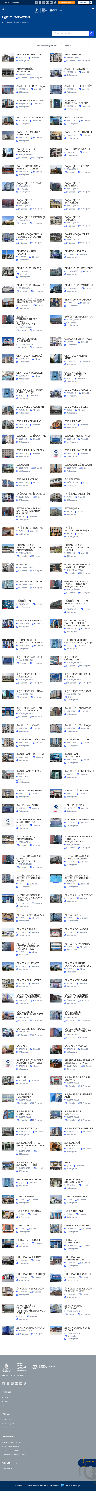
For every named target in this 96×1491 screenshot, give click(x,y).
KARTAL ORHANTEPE (29, 790)
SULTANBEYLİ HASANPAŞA (24, 1095)
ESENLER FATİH (73, 421)
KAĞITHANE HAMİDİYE (30, 754)
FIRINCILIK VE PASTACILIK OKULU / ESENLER (77, 547)
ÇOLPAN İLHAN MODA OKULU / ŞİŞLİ (30, 390)
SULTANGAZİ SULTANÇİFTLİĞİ (26, 1163)
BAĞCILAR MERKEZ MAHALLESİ (28, 133)
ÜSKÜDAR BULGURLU (77, 1274)
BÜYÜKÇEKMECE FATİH (78, 316)
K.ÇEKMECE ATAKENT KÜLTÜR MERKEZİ (29, 709)
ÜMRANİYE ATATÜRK (77, 1225)
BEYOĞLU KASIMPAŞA (77, 299)
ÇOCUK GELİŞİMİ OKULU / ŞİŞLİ (75, 373)
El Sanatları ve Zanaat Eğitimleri (14, 1454)
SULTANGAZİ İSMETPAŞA (72, 1144)
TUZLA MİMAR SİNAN (29, 1211)
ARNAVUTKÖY (72, 54)
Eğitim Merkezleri (13, 22)
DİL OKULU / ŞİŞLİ (76, 407)
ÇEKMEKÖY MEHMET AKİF (76, 356)
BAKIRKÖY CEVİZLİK (77, 149)
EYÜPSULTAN (72, 479)
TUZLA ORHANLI (74, 1211)
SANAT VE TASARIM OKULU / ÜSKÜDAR (76, 996)
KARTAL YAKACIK (27, 805)
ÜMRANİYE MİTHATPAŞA (72, 1241)
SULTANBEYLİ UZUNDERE (72, 1112)
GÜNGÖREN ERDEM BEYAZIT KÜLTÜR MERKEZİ (76, 603)
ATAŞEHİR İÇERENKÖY (78, 86)
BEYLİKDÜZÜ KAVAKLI (30, 285)
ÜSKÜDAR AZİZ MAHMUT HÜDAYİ (75, 1258)
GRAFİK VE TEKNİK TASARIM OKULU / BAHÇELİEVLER (76, 584)
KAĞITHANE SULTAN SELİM (28, 772)
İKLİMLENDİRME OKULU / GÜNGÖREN (29, 641)
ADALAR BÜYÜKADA (28, 54)
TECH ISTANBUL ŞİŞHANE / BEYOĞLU (77, 1180)
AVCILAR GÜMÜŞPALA (29, 117)
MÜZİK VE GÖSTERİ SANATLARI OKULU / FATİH (29, 878)
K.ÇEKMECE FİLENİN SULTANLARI (29, 675)
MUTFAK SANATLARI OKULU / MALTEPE (76, 857)
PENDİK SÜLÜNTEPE (28, 980)
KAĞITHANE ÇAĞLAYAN (30, 739)
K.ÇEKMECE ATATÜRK (29, 657)
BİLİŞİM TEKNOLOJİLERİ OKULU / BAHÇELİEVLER (26, 320)
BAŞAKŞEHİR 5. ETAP (29, 183)
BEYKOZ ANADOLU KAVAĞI (27, 252)
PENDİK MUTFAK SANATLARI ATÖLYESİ (77, 964)
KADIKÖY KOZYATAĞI (29, 725)
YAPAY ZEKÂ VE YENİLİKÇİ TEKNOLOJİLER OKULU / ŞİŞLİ (30, 1309)
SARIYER (21, 1046)
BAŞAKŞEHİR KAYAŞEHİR (72, 218)
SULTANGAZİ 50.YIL (28, 1128)
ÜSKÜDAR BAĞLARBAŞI (30, 1274)
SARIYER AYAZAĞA (75, 1046)
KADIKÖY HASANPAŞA (78, 708)
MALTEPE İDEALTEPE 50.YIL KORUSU (28, 820)
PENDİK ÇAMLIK (26, 929)
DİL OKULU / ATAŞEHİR (78, 389)
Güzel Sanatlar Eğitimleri (11, 1450)
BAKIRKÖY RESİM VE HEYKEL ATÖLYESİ (29, 167)
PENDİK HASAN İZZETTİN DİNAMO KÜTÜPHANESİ (28, 946)
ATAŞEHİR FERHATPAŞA (30, 86)
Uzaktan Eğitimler (8, 1428)
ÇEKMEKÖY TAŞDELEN (29, 372)
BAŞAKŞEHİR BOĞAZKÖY (72, 201)
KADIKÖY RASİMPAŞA (77, 725)
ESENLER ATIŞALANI (29, 421)
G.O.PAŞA (22, 564)
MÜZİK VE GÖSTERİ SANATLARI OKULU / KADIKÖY (77, 878)
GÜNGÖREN (23, 601)
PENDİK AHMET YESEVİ (78, 895)
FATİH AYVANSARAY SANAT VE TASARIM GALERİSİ (28, 511)
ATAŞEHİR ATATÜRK (76, 69)
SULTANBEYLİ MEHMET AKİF (78, 1095)
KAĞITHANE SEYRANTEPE (72, 755)
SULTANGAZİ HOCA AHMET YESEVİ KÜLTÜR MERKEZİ (30, 1145)
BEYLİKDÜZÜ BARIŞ (28, 268)
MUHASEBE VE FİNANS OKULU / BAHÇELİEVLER (78, 839)
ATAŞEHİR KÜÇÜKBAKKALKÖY (76, 101)
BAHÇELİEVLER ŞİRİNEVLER (25, 150)
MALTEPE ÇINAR (74, 805)
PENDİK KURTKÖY (27, 963)
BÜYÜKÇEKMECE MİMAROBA (26, 339)
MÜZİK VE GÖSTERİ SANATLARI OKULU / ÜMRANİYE (29, 897)
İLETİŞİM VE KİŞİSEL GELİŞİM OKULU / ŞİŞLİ (79, 641)
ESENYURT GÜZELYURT (78, 465)
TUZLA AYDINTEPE (75, 1196)
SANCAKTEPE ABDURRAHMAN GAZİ (29, 1013)
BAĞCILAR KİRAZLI (76, 117)
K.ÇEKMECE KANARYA (29, 691)
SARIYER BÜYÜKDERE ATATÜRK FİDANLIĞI (29, 1061)
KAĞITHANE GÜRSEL (77, 739)
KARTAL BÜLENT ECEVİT (79, 771)
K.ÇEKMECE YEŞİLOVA (77, 691)
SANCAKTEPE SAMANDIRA (72, 1013)
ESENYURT (22, 465)
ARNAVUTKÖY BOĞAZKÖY (24, 70)
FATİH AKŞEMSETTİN (77, 494)
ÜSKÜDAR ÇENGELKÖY (30, 1288)
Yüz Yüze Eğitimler (8, 1424)
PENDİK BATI (72, 914)
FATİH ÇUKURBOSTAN (29, 528)
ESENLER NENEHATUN (77, 436)
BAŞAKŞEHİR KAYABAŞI (30, 217)
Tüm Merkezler (7, 1469)
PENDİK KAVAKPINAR (77, 943)
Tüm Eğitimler (7, 1420)
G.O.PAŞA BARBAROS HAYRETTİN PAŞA (77, 565)
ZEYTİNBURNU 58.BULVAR (73, 1306)
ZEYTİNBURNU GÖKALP (30, 1327)
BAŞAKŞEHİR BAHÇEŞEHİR (24, 201)
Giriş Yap (83, 2)
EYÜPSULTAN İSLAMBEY (30, 494)
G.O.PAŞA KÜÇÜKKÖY (29, 581)
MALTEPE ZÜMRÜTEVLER (79, 819)
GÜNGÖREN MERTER (28, 620)
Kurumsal (15, 2)
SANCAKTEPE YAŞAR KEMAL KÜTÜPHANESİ (78, 1030)
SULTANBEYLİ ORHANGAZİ (24, 1112)
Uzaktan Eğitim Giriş (66, 2)
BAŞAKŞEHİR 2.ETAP (76, 166)
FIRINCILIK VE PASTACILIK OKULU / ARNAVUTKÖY (29, 547)
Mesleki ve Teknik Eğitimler (11, 1442)
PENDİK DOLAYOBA (76, 929)
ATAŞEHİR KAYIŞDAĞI (29, 100)
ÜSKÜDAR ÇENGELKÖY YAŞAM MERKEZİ (78, 1289)
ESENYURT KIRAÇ (27, 479)
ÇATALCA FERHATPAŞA (78, 338)
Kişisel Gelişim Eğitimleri (10, 1446)
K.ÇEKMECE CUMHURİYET (72, 658)
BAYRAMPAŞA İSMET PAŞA (76, 235)
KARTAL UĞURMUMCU (77, 790)
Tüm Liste (25, 22)
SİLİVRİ (21, 1077)
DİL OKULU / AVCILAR (30, 407)
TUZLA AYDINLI (26, 1196)
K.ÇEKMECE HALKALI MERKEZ (77, 675)
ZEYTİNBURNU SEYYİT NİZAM (78, 1328)
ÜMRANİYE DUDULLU (29, 1240)
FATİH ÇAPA (71, 508)
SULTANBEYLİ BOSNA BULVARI (77, 1078)
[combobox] (47, 45)
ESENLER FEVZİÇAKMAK (31, 436)
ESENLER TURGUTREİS (30, 450)
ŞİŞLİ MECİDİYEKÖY (28, 1179)
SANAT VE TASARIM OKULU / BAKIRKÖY (28, 996)
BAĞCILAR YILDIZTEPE (78, 132)
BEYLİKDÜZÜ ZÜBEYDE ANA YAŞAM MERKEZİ (30, 300)
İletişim (6, 2)
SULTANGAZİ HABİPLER (78, 1128)
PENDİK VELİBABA (75, 980)
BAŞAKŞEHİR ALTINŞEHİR (72, 184)
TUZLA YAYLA (24, 1225)
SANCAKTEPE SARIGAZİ (31, 1029)
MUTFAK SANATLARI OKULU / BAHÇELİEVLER (28, 858)
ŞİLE (67, 1162)
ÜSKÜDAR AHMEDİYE (29, 1257)
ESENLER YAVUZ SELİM (78, 450)
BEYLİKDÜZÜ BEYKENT (78, 268)
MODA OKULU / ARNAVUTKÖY (25, 837)
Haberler (5, 1397)
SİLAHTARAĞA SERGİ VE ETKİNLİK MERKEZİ (79, 1061)
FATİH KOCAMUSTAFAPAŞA (76, 529)
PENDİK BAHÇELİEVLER (31, 914)
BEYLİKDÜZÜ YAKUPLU (78, 285)
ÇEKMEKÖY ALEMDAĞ (29, 355)
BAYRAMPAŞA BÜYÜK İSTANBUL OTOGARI (29, 235)
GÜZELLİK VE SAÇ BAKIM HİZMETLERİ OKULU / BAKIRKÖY (76, 623)
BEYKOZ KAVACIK (75, 251)
